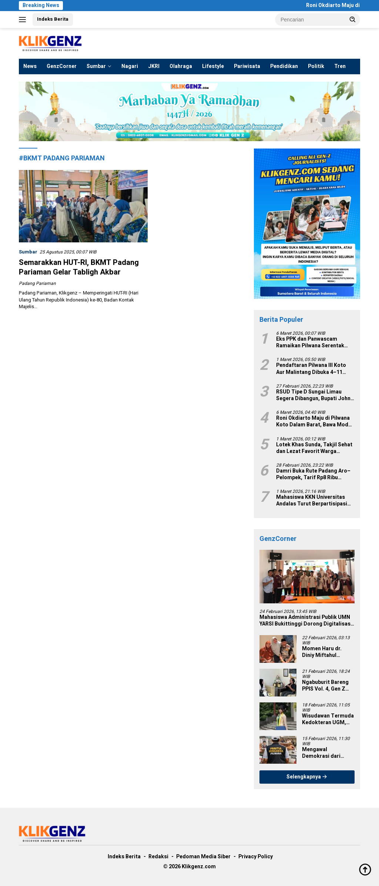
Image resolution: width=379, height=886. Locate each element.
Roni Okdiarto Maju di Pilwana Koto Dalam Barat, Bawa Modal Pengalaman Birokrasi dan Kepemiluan (314, 421)
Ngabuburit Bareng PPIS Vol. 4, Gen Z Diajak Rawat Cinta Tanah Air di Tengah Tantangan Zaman (326, 685)
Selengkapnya (306, 777)
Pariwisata (247, 66)
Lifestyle (213, 66)
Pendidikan (284, 66)
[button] (352, 19)
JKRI (154, 66)
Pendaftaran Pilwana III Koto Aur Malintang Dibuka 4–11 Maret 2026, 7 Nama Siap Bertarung (311, 368)
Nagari (129, 66)
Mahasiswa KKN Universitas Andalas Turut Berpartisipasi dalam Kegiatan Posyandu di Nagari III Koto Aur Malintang (312, 500)
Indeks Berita (52, 19)
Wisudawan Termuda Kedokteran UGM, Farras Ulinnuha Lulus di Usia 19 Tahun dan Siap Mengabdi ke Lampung (328, 719)
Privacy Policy (255, 857)
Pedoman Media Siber (203, 857)
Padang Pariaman (37, 283)
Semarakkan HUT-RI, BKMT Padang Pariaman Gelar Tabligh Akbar (79, 267)
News (30, 66)
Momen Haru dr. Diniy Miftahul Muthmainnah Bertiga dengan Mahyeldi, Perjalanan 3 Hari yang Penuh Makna (327, 652)
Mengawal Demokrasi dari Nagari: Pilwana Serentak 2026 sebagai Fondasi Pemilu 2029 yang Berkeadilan (323, 753)
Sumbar (96, 66)
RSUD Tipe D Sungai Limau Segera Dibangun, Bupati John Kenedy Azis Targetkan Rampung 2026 (313, 395)
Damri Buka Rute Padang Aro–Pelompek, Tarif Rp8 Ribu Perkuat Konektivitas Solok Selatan (313, 474)
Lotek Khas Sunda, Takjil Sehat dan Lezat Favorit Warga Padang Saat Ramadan (314, 448)
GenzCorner (62, 66)
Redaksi (158, 857)
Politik (316, 66)
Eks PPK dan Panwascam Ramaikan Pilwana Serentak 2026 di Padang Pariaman (310, 342)
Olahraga (181, 66)
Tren (340, 66)
